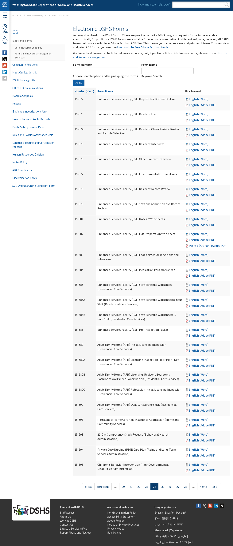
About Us (65, 516)
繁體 (165, 518)
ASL (191, 542)
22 (138, 487)
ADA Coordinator (22, 170)
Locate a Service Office (73, 528)
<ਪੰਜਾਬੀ (178, 524)
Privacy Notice (115, 528)
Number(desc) (84, 91)
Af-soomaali (161, 530)
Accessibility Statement (121, 516)
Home (15, 15)
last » (215, 487)
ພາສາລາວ (172, 542)
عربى (157, 524)
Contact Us (66, 524)
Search (226, 5)
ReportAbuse (5, 40)
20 (123, 487)
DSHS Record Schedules (28, 47)
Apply (79, 83)
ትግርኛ (183, 542)
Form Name (149, 64)
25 (162, 487)
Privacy (16, 103)
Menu (5, 15)
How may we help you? (154, 4)
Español (169, 512)
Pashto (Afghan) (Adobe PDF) (208, 245)
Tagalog (159, 542)
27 (177, 487)
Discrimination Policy (24, 178)
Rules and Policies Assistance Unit (32, 135)
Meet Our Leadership (24, 72)
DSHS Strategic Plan (24, 80)
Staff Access (67, 512)
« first (88, 487)
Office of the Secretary (32, 15)
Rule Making (114, 532)
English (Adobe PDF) (202, 105)
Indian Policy (19, 162)
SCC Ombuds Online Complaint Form (33, 186)
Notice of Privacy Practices (123, 524)
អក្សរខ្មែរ (167, 524)
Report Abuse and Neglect (75, 532)
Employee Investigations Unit (29, 111)
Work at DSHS (68, 520)
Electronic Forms (22, 40)
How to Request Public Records (31, 119)
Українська (177, 530)
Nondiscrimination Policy (121, 512)
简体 (157, 518)
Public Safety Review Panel (28, 127)
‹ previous (103, 487)
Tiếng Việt (160, 536)
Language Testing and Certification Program (33, 144)
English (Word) (198, 99)
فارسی (181, 536)
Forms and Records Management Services (33, 55)
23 (146, 487)
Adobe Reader (115, 520)
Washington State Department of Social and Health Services (52, 5)
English (159, 512)
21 (131, 487)
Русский (181, 512)
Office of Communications (27, 88)
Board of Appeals (22, 96)
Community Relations (25, 64)
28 (185, 487)
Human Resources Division (28, 154)
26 (170, 487)
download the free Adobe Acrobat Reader (142, 47)
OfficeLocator (5, 29)
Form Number (82, 64)
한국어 (174, 518)
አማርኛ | (172, 536)
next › (203, 487)
